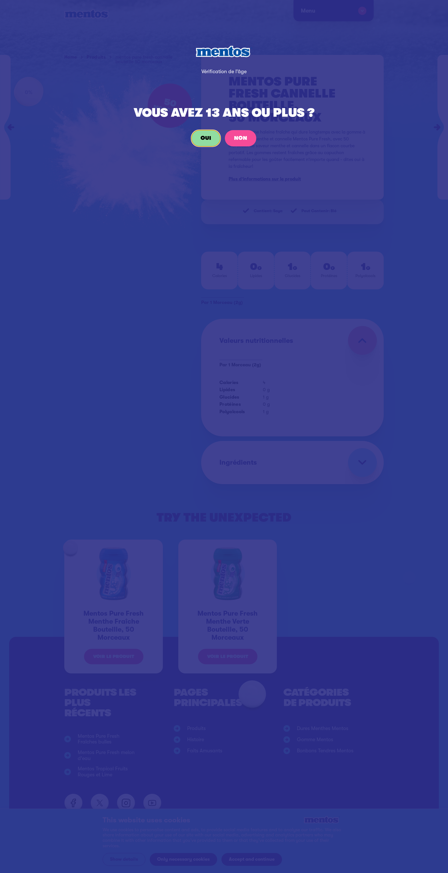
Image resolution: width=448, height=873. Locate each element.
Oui (206, 138)
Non (240, 138)
